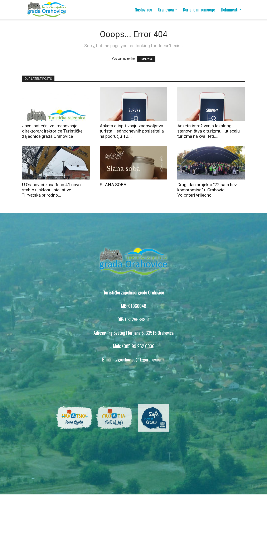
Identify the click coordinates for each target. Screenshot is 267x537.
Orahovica (167, 9)
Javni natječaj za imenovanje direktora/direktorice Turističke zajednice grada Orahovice (52, 131)
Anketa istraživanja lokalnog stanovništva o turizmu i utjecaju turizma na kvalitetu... (208, 131)
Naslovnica (143, 9)
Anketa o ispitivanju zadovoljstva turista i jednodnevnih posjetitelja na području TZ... (132, 131)
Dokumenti (231, 9)
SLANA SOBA (113, 184)
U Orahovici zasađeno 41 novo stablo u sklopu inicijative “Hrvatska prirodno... (51, 190)
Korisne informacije (199, 9)
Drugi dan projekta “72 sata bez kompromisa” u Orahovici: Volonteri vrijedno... (207, 190)
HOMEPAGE (146, 59)
